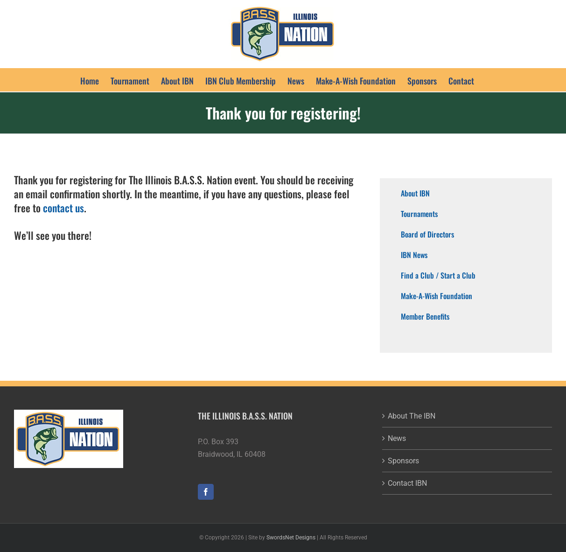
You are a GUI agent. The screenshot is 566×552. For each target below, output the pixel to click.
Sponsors (403, 460)
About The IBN (411, 416)
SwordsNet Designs (290, 537)
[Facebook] (206, 492)
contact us (63, 207)
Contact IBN (407, 483)
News (397, 438)
